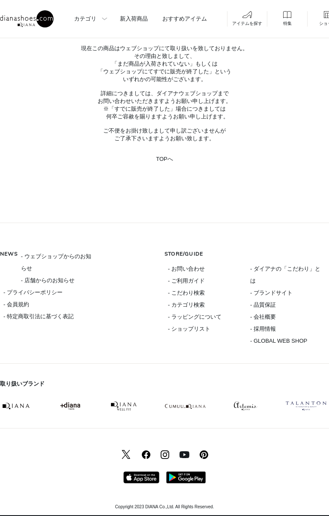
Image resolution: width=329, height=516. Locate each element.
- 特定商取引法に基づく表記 (38, 316)
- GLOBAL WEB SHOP (278, 341)
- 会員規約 (16, 304)
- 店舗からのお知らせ (48, 280)
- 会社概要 (263, 317)
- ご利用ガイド (186, 281)
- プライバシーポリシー (33, 292)
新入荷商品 (134, 18)
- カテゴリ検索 (186, 305)
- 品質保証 (263, 305)
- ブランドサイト (271, 293)
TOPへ (164, 159)
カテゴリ (85, 18)
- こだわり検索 (186, 293)
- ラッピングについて (194, 317)
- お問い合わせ (186, 269)
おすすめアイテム (184, 18)
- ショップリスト (189, 329)
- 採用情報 (263, 329)
